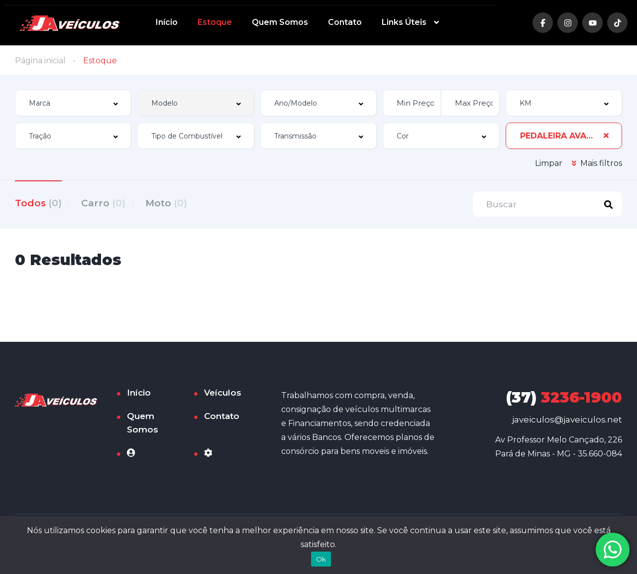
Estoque (215, 22)
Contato (345, 22)
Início (167, 22)
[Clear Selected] (606, 135)
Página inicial (40, 60)
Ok (321, 559)
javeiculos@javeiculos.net (567, 421)
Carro (109, 202)
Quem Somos (280, 22)
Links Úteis (404, 22)
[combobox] (73, 103)
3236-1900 (564, 399)
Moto (177, 202)
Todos (38, 202)
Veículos (222, 394)
